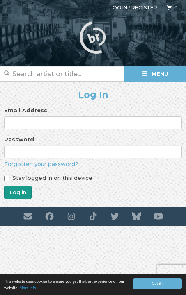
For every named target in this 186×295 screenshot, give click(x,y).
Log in (118, 8)
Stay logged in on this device (48, 178)
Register (144, 8)
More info (27, 288)
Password (19, 139)
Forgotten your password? (41, 164)
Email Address (25, 110)
